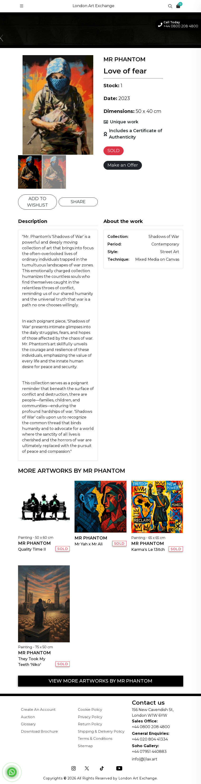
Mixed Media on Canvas (157, 259)
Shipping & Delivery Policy (101, 731)
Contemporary (165, 244)
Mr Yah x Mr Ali (89, 544)
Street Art (169, 252)
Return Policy (90, 724)
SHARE (78, 201)
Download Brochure (39, 731)
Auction (28, 717)
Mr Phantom (34, 543)
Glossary (28, 724)
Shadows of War (164, 236)
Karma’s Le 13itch (148, 549)
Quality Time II (32, 549)
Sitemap (85, 746)
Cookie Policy (90, 709)
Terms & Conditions (95, 738)
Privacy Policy (90, 717)
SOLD (114, 150)
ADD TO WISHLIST (37, 202)
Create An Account (38, 709)
